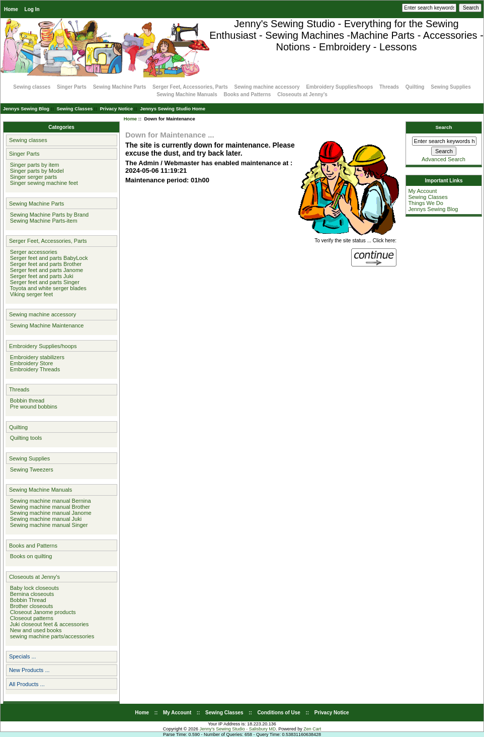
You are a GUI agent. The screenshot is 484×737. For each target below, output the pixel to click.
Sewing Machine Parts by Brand (48, 215)
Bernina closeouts (30, 594)
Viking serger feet (30, 294)
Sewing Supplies (450, 87)
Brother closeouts (30, 606)
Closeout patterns (30, 618)
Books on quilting (29, 556)
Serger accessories (32, 252)
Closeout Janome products (41, 612)
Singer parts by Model (35, 171)
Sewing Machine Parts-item (42, 221)
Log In (32, 9)
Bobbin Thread (26, 600)
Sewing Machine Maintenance (45, 325)
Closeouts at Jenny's (302, 94)
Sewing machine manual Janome (49, 513)
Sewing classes (31, 87)
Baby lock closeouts (33, 588)
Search (444, 127)
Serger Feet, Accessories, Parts (190, 87)
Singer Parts (72, 87)
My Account (422, 191)
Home (11, 9)
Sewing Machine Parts (119, 87)
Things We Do (425, 203)
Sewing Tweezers (30, 469)
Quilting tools (24, 438)
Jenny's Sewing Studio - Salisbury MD (237, 728)
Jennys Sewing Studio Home (172, 108)
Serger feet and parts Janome (45, 270)
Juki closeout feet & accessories (48, 624)
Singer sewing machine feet (42, 183)
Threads (389, 87)
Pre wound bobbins (32, 407)
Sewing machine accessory (267, 87)
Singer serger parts (32, 177)
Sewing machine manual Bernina (49, 501)
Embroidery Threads (33, 369)
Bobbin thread (26, 400)
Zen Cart (312, 728)
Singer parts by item (33, 165)
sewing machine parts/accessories (51, 636)
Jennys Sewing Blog (26, 108)
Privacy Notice (116, 108)
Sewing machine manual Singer (47, 525)
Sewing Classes (74, 108)
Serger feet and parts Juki (40, 276)
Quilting (415, 87)
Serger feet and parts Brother (44, 264)
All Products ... (27, 684)
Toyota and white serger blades (47, 288)
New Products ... (29, 670)
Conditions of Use (278, 712)
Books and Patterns (247, 94)
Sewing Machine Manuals (186, 94)
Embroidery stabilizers (35, 357)
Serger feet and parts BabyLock (47, 258)
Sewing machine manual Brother (48, 507)
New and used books (34, 630)
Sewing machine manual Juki (44, 519)
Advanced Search (443, 159)
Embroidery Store (30, 363)
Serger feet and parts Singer (43, 282)
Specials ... (22, 656)
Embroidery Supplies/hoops (339, 87)
